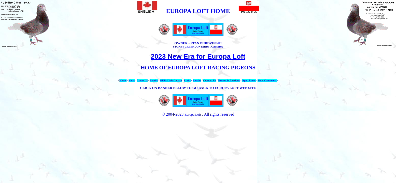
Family (154, 80)
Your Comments (267, 80)
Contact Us (209, 80)
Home (122, 80)
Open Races (249, 80)
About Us (142, 80)
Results (197, 80)
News (132, 80)
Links (187, 80)
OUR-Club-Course (171, 80)
